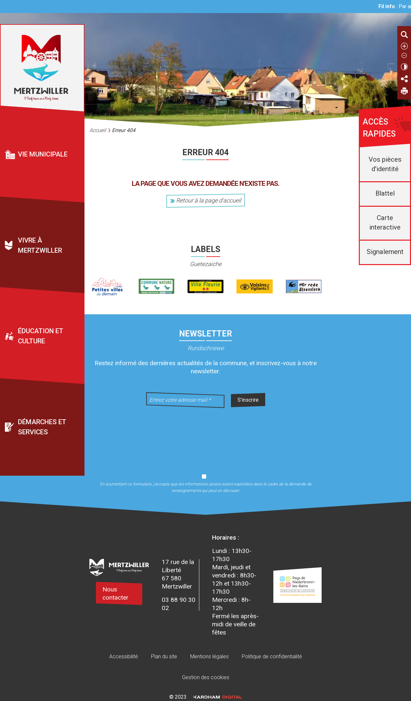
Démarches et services (42, 427)
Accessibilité (123, 656)
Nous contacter (115, 593)
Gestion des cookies (205, 677)
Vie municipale (43, 154)
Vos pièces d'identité (385, 164)
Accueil (97, 130)
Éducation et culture (40, 336)
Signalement (385, 252)
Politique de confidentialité (272, 656)
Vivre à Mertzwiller (40, 245)
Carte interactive (385, 222)
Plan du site (164, 656)
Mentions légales (209, 656)
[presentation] (205, 436)
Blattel (385, 193)
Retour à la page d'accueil (205, 200)
